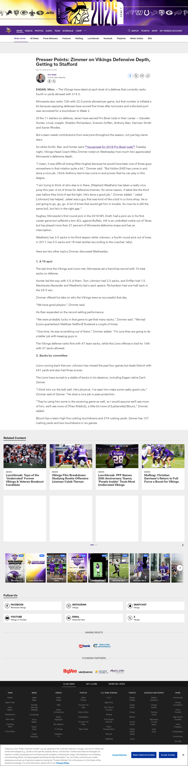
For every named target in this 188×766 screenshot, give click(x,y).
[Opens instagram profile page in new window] (94, 606)
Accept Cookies (168, 755)
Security (109, 734)
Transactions (10, 714)
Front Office (10, 731)
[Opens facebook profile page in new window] (33, 606)
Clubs (132, 739)
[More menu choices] (85, 30)
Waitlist (132, 717)
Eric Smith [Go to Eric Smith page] (52, 75)
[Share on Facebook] (130, 77)
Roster (10, 697)
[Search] (129, 30)
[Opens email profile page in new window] (94, 618)
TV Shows (58, 729)
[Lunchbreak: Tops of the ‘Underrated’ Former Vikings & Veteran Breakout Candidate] (25, 467)
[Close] (183, 755)
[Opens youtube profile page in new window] (33, 618)
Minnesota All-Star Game (154, 721)
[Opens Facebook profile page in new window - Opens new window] (49, 81)
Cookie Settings (119, 755)
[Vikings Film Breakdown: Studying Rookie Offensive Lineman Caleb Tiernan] (71, 465)
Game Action (83, 712)
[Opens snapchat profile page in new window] (155, 606)
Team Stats (10, 719)
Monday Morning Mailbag (34, 707)
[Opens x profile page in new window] (155, 618)
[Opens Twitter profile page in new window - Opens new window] (54, 81)
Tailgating (109, 738)
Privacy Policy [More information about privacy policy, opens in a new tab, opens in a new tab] (62, 763)
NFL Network (58, 724)
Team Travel (83, 729)
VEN (58, 705)
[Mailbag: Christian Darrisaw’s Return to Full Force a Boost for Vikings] (163, 465)
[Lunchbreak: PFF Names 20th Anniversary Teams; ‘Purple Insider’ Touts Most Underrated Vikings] (117, 467)
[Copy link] (148, 75)
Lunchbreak (34, 714)
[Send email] (142, 77)
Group (132, 712)
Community (178, 697)
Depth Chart (10, 702)
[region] (94, 755)
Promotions (178, 736)
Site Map (177, 741)
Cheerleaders (83, 717)
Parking (109, 714)
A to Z (108, 697)
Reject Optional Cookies (144, 755)
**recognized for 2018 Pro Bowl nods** (110, 147)
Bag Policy (109, 702)
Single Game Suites (132, 731)
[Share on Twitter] (136, 77)
